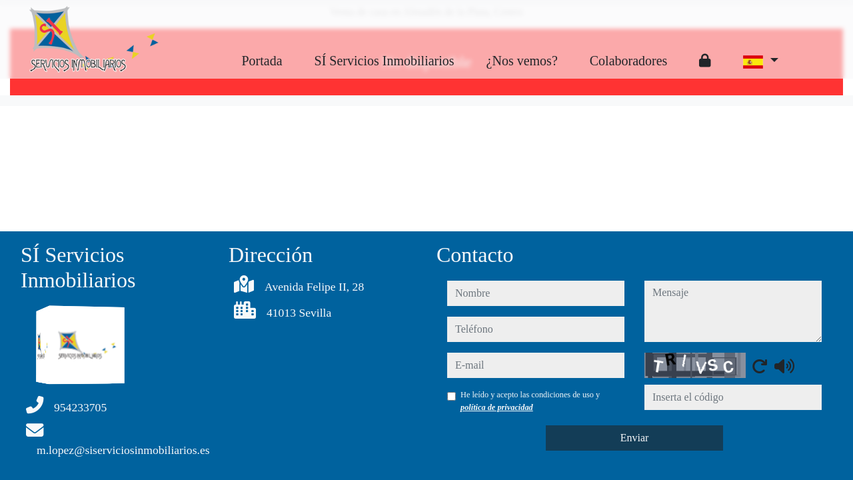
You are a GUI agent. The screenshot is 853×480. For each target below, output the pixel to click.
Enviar (634, 437)
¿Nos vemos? (522, 60)
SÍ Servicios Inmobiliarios (384, 60)
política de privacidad (496, 407)
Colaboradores (629, 60)
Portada (261, 60)
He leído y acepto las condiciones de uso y (530, 400)
